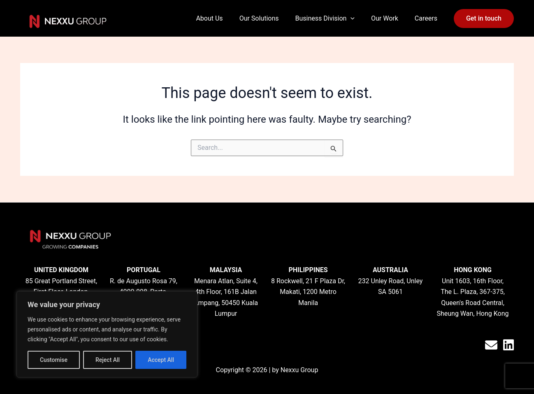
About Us (209, 18)
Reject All (107, 360)
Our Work (384, 18)
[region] (106, 334)
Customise (53, 360)
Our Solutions (259, 18)
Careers (426, 18)
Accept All (161, 360)
